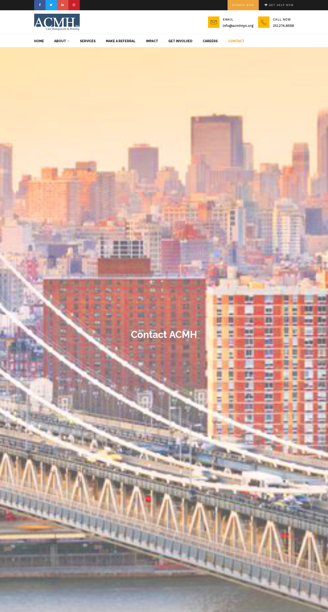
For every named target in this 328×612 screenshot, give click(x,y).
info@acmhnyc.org (238, 26)
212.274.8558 (283, 26)
